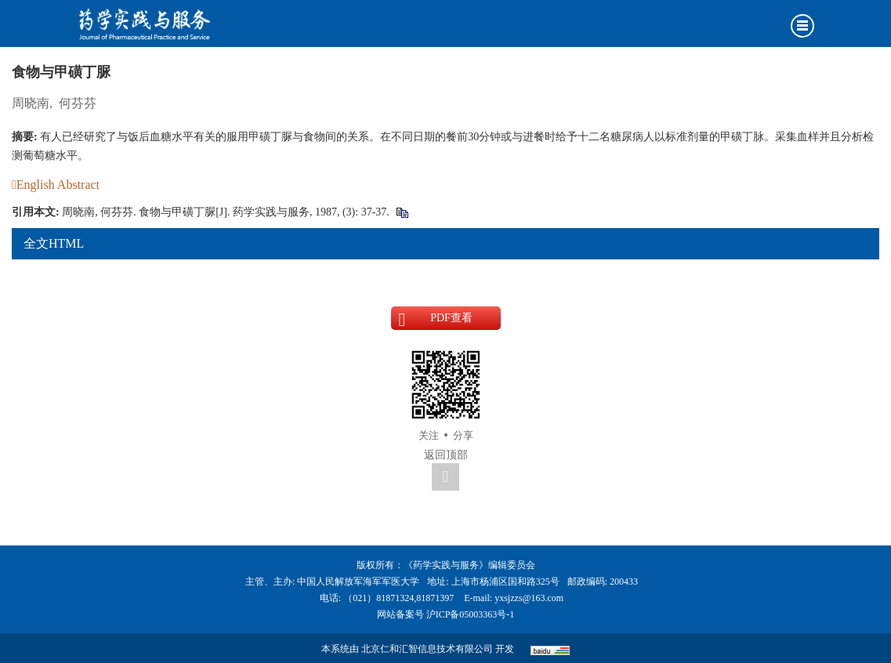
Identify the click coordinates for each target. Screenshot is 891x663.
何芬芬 (77, 103)
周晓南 (30, 103)
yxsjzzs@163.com (528, 597)
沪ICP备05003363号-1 (470, 614)
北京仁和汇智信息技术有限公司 (427, 648)
